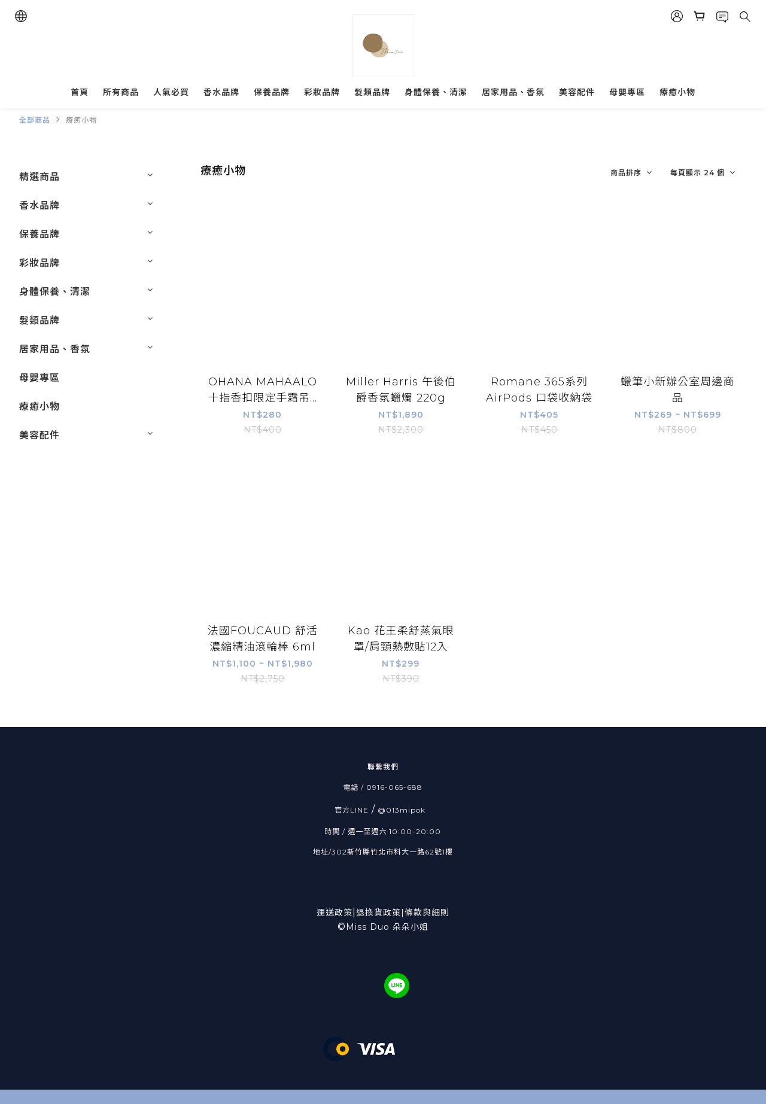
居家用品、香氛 (513, 92)
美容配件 (577, 92)
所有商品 (121, 92)
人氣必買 (171, 92)
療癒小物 (677, 92)
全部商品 (34, 119)
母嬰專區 (627, 92)
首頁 (80, 92)
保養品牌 (272, 92)
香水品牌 (221, 92)
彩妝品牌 (322, 92)
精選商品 (39, 177)
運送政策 (336, 912)
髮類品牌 (372, 92)
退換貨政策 (378, 912)
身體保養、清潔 (436, 92)
